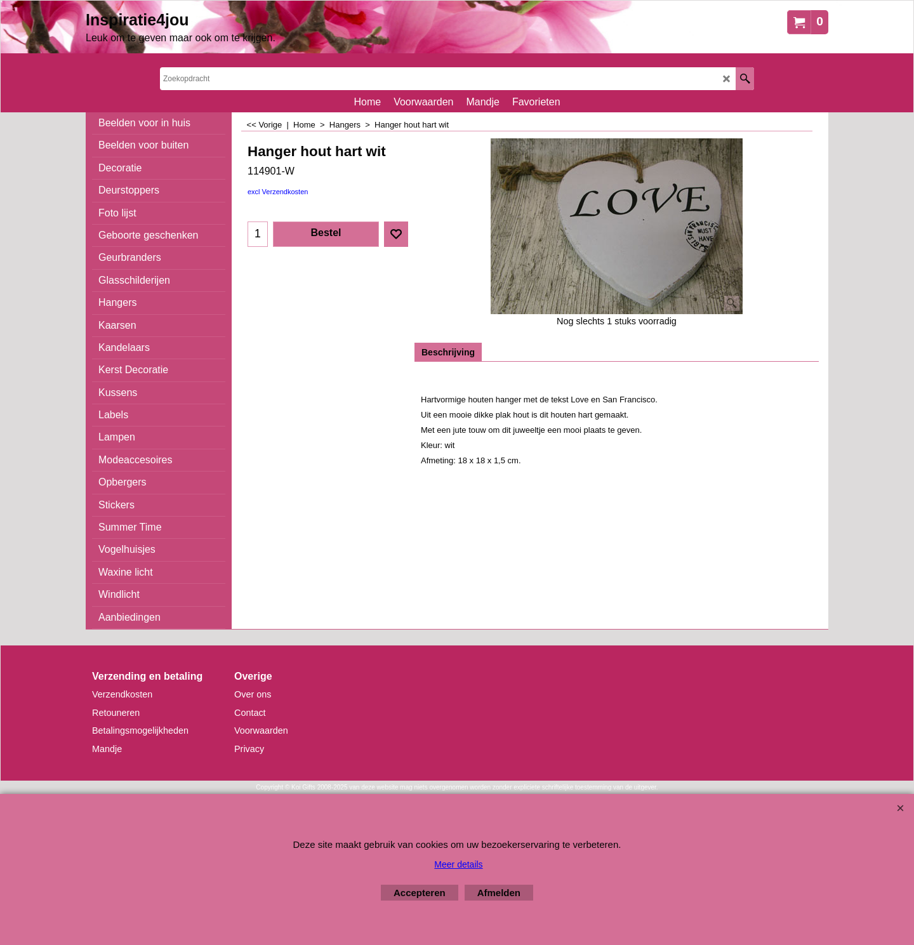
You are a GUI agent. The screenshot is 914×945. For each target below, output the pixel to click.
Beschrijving (448, 352)
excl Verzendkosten (278, 191)
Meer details (458, 864)
